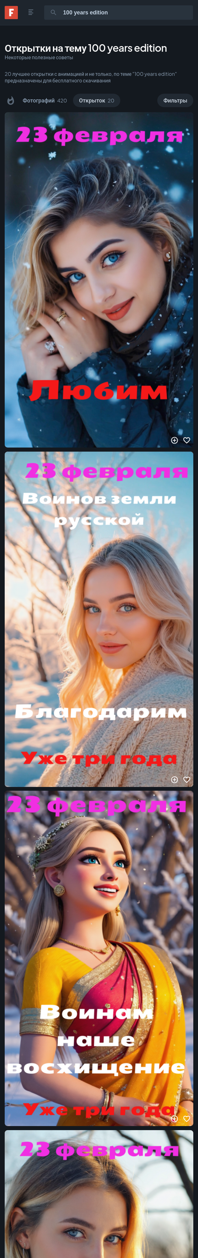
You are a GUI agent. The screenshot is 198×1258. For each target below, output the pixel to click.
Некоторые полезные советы (39, 57)
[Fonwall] (11, 17)
